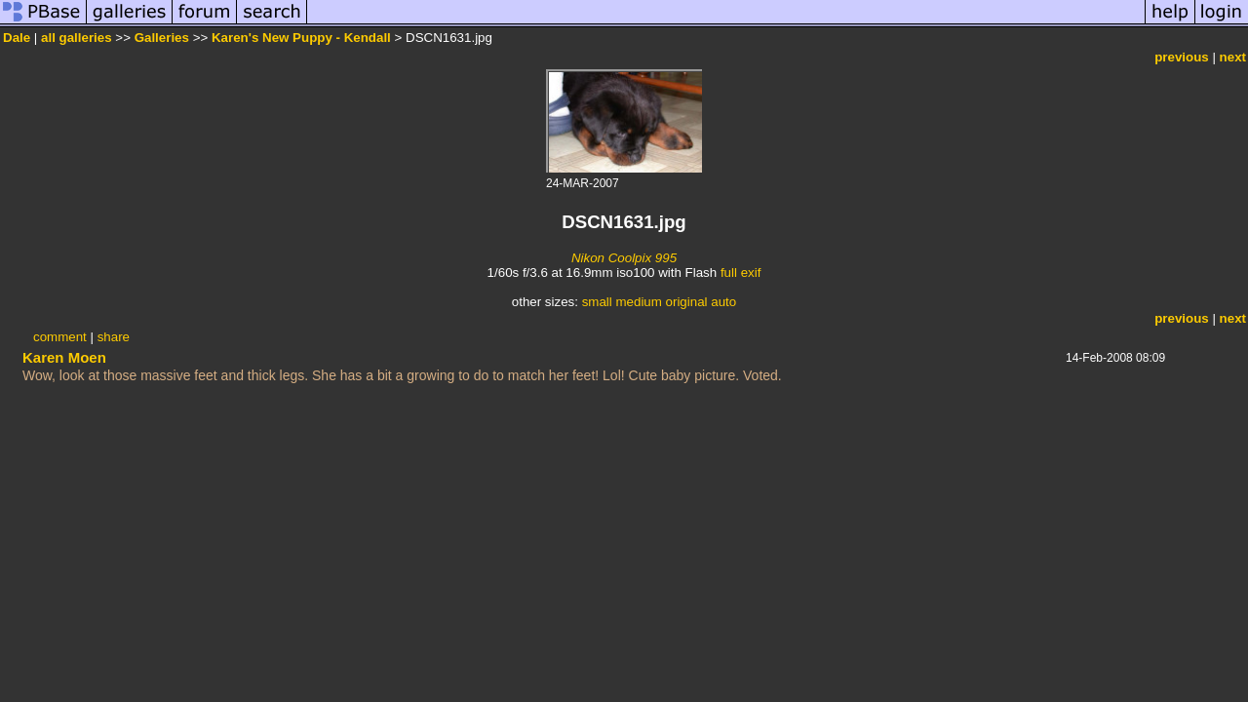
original (687, 301)
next (1233, 57)
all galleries (76, 37)
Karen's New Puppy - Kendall (301, 37)
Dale (18, 37)
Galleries (162, 37)
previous (1181, 57)
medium (638, 301)
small (597, 301)
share (114, 337)
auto (723, 301)
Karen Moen (64, 357)
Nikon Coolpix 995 (624, 258)
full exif (740, 272)
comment (60, 337)
